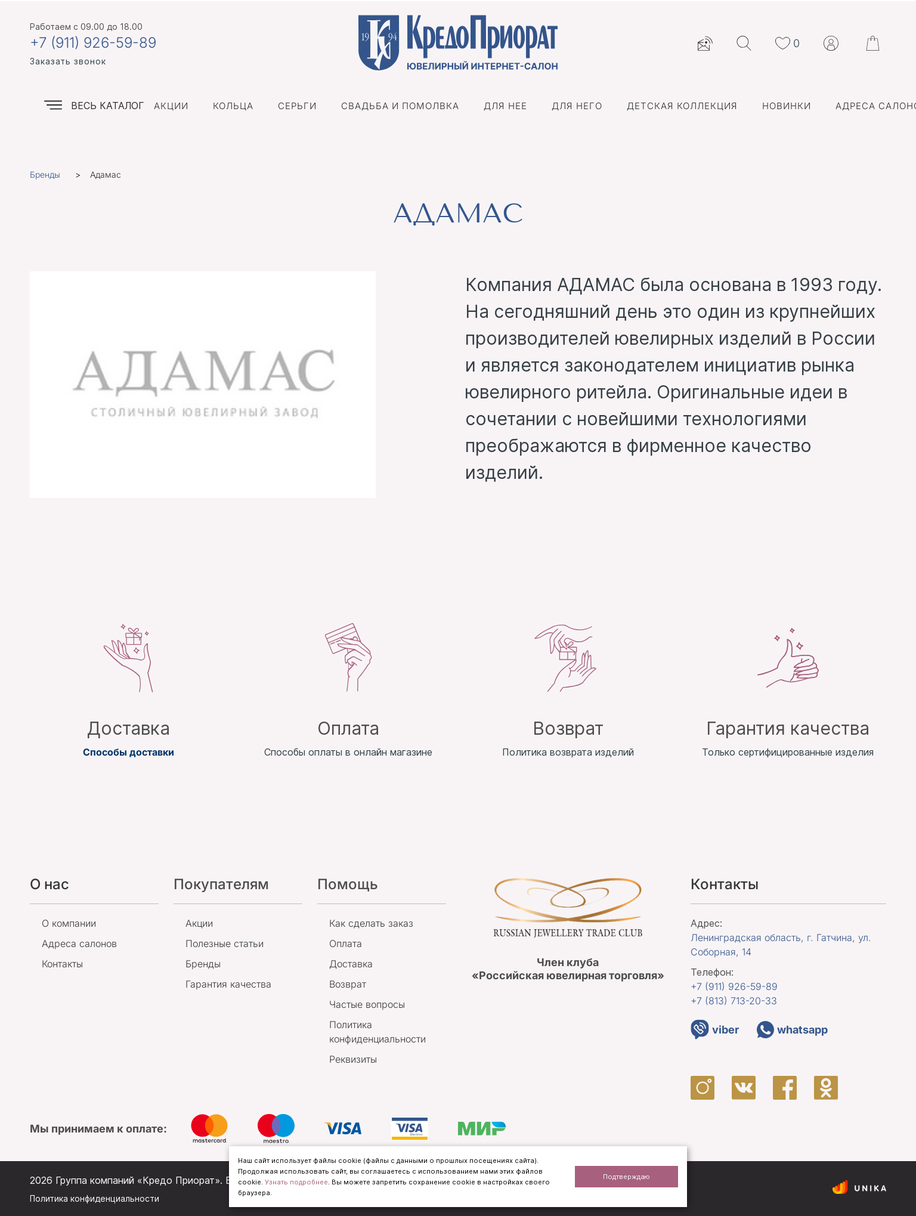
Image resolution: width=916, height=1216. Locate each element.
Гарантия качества (228, 984)
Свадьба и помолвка (400, 106)
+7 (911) (734, 986)
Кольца (233, 106)
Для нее (505, 106)
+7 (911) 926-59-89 (93, 43)
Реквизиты (353, 1059)
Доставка (351, 964)
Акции (171, 106)
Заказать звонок (68, 61)
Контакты (62, 964)
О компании (69, 923)
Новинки (786, 106)
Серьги (297, 106)
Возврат (347, 984)
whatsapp (792, 1029)
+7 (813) (734, 1001)
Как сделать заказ (371, 923)
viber (715, 1029)
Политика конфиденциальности (94, 1198)
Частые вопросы (367, 1004)
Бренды (203, 964)
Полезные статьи (224, 943)
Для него (577, 106)
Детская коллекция (682, 106)
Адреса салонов (79, 943)
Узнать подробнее (296, 1182)
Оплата (345, 943)
